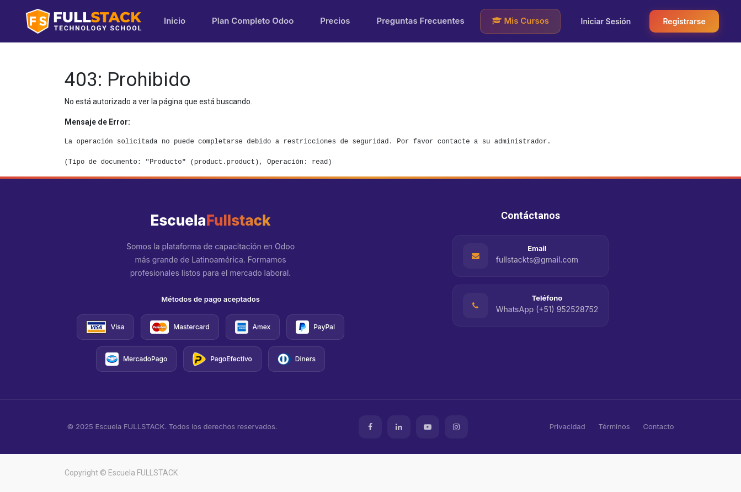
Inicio (174, 20)
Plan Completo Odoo (253, 20)
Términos (614, 426)
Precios (335, 20)
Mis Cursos (520, 20)
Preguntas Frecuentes (421, 20)
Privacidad (567, 426)
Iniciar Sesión (606, 21)
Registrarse (684, 21)
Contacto (658, 426)
